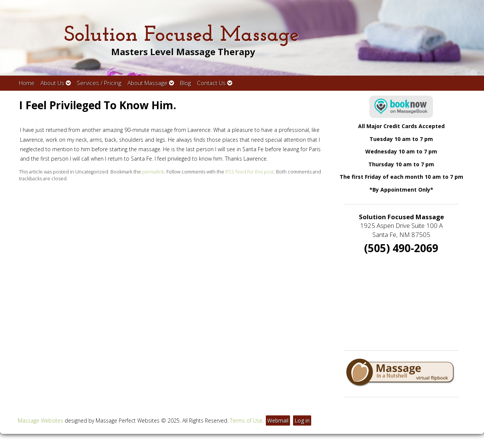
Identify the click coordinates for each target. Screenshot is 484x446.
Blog (185, 83)
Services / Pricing (99, 83)
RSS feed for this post (249, 172)
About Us (55, 83)
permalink (153, 172)
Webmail (278, 420)
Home (26, 83)
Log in (302, 420)
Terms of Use (246, 420)
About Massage (150, 83)
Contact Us (214, 83)
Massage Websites (40, 420)
